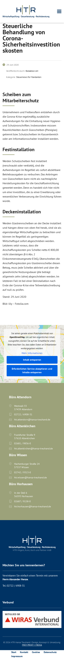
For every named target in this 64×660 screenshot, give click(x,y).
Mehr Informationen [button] (32, 353)
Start (13, 652)
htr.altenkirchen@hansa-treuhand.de (33, 448)
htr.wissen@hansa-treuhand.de (30, 477)
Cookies (36, 652)
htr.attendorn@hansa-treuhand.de (32, 419)
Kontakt (24, 652)
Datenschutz (50, 652)
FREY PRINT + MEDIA (32, 644)
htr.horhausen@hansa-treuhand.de (32, 506)
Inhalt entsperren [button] (32, 359)
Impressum (17, 656)
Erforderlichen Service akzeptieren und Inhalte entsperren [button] (32, 370)
